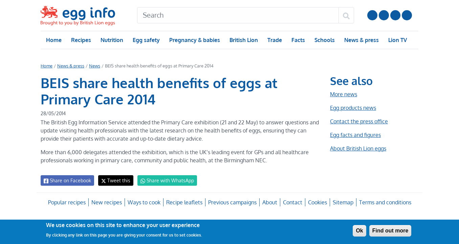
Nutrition (111, 40)
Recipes (81, 40)
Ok (359, 230)
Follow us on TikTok (407, 15)
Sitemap (342, 202)
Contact (291, 202)
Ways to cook (144, 202)
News (94, 65)
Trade (274, 40)
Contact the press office (358, 121)
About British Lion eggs (358, 148)
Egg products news (353, 107)
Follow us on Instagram (384, 15)
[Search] (238, 15)
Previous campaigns (232, 202)
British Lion (243, 40)
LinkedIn (395, 15)
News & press (361, 40)
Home (53, 40)
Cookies (316, 202)
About (269, 202)
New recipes (107, 202)
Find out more (390, 230)
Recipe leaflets (184, 202)
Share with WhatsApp (164, 181)
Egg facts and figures (355, 134)
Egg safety (146, 40)
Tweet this (114, 180)
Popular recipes (67, 202)
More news (343, 94)
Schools (324, 40)
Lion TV (397, 40)
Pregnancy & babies (194, 40)
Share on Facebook (67, 181)
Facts (297, 40)
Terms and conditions (384, 202)
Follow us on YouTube (372, 15)
